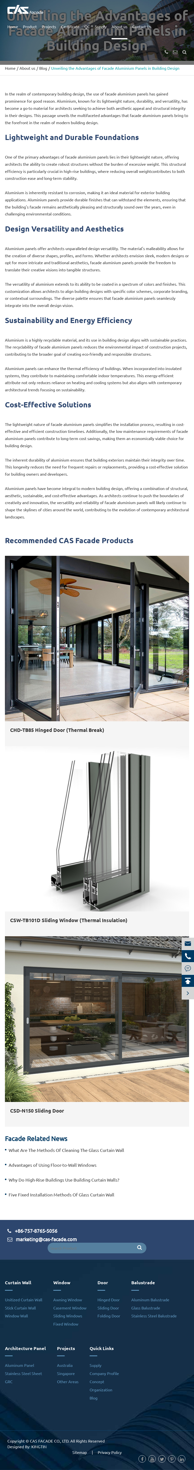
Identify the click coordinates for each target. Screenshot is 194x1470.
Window (61, 1282)
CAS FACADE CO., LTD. (49, 1440)
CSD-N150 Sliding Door (37, 1110)
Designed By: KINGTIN (27, 1446)
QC (87, 26)
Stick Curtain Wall (20, 1307)
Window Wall (16, 1315)
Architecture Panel (25, 1348)
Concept (97, 1381)
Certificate (70, 26)
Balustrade (143, 1282)
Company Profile (104, 1373)
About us (119, 26)
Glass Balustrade (145, 1307)
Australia (65, 1365)
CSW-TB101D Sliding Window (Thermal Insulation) (68, 920)
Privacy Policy (110, 1452)
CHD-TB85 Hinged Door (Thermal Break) (57, 730)
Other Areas (67, 1381)
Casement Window (69, 1307)
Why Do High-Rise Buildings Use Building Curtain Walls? (64, 1179)
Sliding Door (108, 1307)
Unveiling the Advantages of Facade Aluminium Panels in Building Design (115, 68)
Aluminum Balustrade (150, 1299)
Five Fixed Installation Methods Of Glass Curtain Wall (61, 1194)
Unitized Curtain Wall (23, 1299)
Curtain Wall (18, 1282)
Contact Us (141, 26)
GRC (9, 1381)
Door (102, 1282)
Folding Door (108, 1315)
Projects (49, 26)
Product (30, 26)
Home (12, 26)
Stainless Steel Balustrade (154, 1315)
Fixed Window (65, 1323)
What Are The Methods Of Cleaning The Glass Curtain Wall (66, 1150)
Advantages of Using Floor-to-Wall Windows (53, 1164)
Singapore (66, 1373)
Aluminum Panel (19, 1365)
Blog (43, 68)
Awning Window (67, 1299)
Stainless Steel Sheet (23, 1373)
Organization (101, 1389)
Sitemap (79, 1452)
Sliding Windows (67, 1315)
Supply (101, 26)
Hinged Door (108, 1299)
